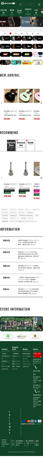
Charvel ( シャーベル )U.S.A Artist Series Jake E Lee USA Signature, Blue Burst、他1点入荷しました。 (21, 255)
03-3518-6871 (37, 393)
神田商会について (5, 363)
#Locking (5, 215)
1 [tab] (5, 33)
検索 (39, 4)
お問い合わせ (28, 12)
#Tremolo (5, 218)
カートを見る (26, 356)
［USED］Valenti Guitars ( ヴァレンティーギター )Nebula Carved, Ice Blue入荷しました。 (21, 279)
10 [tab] (24, 37)
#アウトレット (14, 218)
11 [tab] (30, 37)
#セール (30, 218)
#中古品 (23, 218)
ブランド (12, 12)
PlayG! (13, 443)
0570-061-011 (37, 372)
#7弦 (37, 215)
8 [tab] (13, 37)
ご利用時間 (15, 353)
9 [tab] (18, 37)
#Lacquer (30, 212)
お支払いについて (16, 357)
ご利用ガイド (20, 12)
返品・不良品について (16, 368)
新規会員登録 (26, 353)
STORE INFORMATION (6, 356)
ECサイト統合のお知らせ (6, 368)
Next (40, 24)
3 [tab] (16, 33)
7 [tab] (38, 33)
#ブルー (21, 209)
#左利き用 (5, 221)
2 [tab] (10, 33)
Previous (2, 24)
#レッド (28, 209)
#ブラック (13, 209)
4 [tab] (21, 33)
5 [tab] (27, 33)
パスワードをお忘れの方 (26, 365)
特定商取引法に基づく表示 (20, 443)
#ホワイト (5, 209)
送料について (16, 361)
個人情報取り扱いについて (29, 443)
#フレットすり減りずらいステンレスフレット (23, 221)
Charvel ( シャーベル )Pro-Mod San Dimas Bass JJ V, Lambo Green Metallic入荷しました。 (21, 291)
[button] (1, 103)
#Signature (13, 215)
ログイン (36, 12)
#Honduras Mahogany (26, 215)
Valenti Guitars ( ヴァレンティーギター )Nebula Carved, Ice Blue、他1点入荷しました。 (21, 242)
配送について (16, 364)
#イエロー (22, 212)
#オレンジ (36, 209)
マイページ (26, 361)
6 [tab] (32, 33)
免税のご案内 (37, 443)
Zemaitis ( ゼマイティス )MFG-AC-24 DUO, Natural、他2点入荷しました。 (21, 268)
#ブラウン (13, 212)
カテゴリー (4, 12)
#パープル (5, 212)
